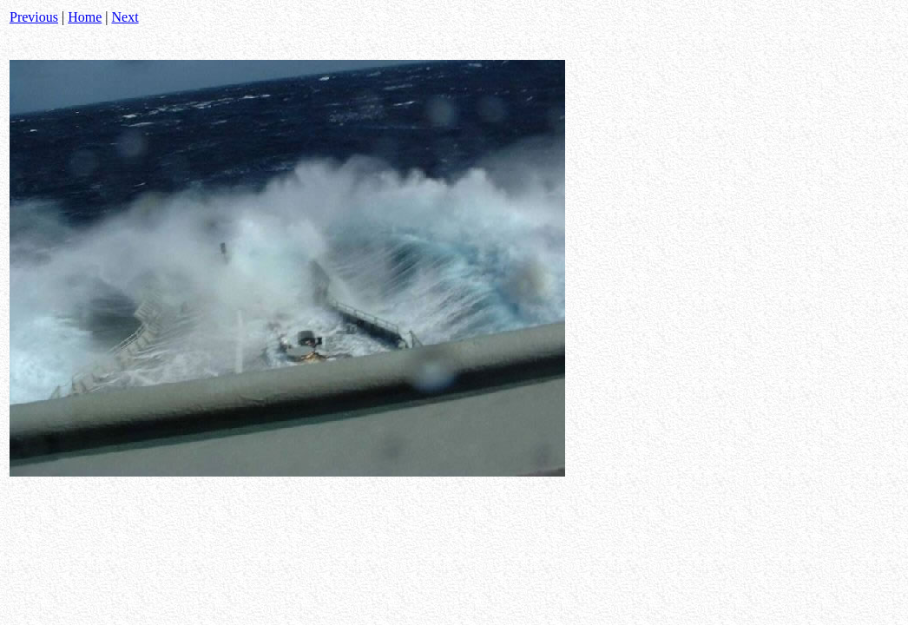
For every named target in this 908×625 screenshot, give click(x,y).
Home (85, 17)
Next (125, 17)
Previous (34, 17)
